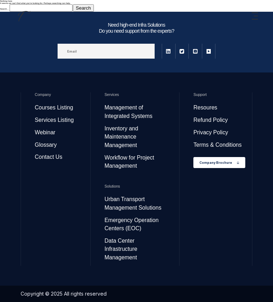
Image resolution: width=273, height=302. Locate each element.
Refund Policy (210, 120)
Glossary (46, 145)
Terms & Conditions (217, 145)
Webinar (45, 132)
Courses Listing (54, 107)
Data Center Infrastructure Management (121, 249)
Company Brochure (219, 163)
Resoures (205, 107)
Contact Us (48, 157)
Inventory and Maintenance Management (121, 136)
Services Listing (54, 120)
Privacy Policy (210, 132)
